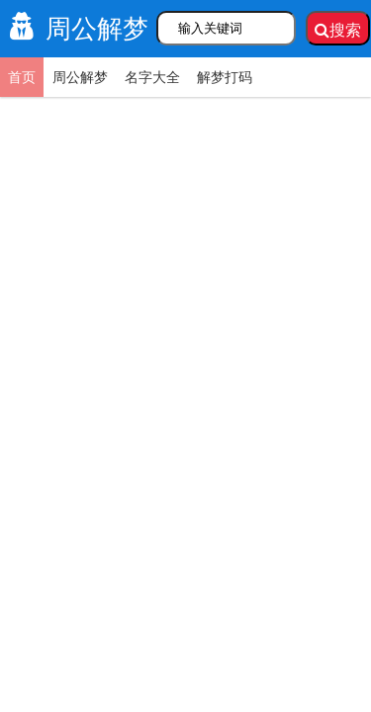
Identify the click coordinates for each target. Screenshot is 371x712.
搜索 (338, 30)
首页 (22, 77)
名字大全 (152, 77)
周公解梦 (74, 29)
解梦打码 (224, 77)
